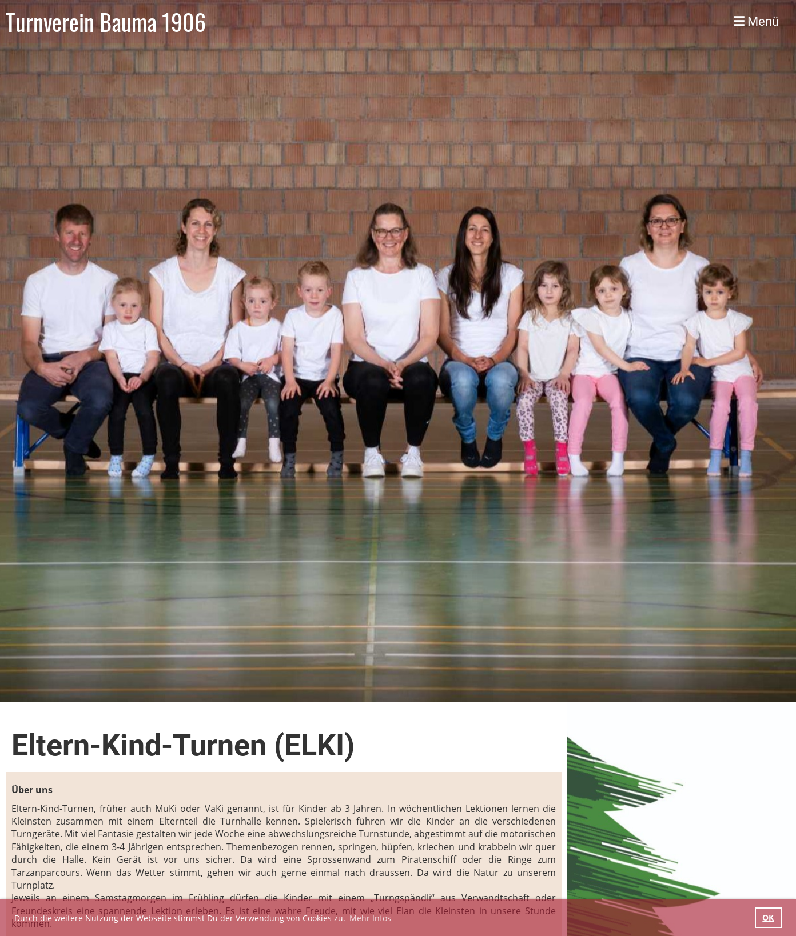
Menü (756, 21)
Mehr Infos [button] (370, 918)
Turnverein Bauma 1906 (106, 22)
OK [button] (768, 917)
